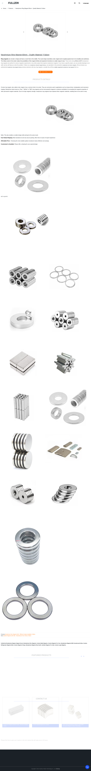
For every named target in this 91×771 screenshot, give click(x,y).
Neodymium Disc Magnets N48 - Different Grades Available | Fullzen (20, 634)
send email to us (45, 72)
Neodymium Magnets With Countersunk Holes (72, 643)
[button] (75, 3)
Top (87, 766)
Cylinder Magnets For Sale (48, 645)
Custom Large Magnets (60, 645)
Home (4, 8)
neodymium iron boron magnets (69, 65)
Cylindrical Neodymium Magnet (8, 643)
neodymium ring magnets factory (14, 67)
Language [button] (86, 3)
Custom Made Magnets (42, 643)
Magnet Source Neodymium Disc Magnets (26, 643)
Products (11, 8)
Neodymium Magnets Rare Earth (33, 645)
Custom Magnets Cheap (19, 645)
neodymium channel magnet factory (38, 65)
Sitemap (58, 768)
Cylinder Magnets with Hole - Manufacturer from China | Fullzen (17, 635)
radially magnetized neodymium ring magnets (64, 67)
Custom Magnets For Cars (54, 643)
